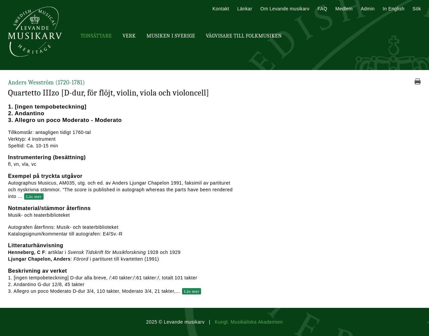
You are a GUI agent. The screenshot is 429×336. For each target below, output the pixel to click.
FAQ (322, 8)
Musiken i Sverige (170, 36)
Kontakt (220, 8)
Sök (417, 8)
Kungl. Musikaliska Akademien (249, 322)
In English (394, 8)
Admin (367, 8)
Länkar (244, 8)
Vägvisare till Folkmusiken (244, 36)
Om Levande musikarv (285, 8)
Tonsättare (96, 36)
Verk (129, 36)
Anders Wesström (46, 82)
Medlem (344, 8)
